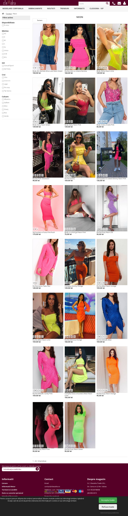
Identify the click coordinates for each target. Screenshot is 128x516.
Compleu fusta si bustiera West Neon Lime (78, 394)
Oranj (6, 109)
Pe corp (7, 87)
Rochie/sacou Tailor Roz (41, 286)
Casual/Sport (9, 65)
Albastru (7, 99)
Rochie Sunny (70, 178)
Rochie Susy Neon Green (74, 449)
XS (5, 33)
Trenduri (64, 8)
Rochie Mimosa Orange (73, 340)
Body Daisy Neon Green (41, 125)
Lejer (6, 84)
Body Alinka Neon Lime (105, 71)
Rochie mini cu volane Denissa (76, 71)
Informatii (79, 8)
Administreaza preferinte (109, 513)
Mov (6, 106)
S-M (5, 54)
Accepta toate (108, 500)
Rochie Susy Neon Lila (105, 232)
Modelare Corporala (12, 8)
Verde (6, 116)
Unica (6, 50)
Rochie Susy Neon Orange (106, 393)
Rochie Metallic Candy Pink (42, 393)
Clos (5, 77)
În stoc (6, 25)
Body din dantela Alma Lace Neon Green (47, 71)
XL (5, 47)
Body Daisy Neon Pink (73, 125)
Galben (6, 102)
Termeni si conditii (9, 490)
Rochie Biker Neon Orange (106, 286)
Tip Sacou (7, 91)
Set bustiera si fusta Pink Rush (44, 232)
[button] (124, 3)
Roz (5, 113)
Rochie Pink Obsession (41, 178)
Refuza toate (108, 506)
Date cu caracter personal (12, 493)
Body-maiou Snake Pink (105, 125)
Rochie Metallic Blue (104, 340)
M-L (5, 57)
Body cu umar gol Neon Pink (75, 232)
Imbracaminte (35, 8)
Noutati (51, 8)
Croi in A (7, 81)
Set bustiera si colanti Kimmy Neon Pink (111, 178)
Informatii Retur (8, 486)
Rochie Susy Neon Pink (41, 449)
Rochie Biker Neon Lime (41, 340)
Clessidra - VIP (97, 8)
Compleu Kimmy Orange (74, 286)
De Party (7, 69)
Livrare (5, 483)
